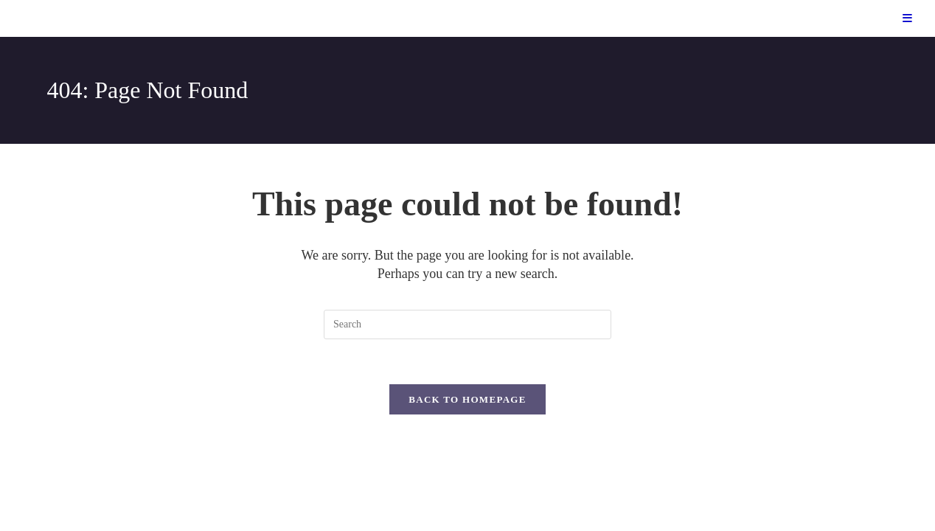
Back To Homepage (467, 399)
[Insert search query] (467, 324)
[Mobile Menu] (908, 18)
